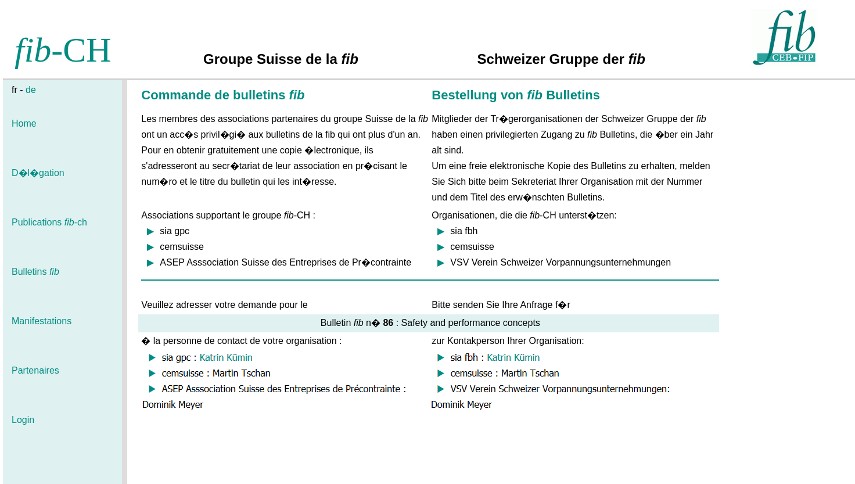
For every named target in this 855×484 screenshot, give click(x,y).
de (31, 90)
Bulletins (35, 272)
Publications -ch (49, 222)
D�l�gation (38, 173)
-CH (63, 50)
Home (24, 123)
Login (23, 420)
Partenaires (35, 370)
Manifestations (41, 321)
